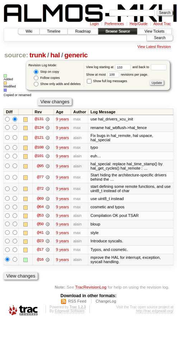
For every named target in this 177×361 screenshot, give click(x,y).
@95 (40, 166)
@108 (39, 148)
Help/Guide (139, 24)
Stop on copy (46, 72)
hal (55, 55)
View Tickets (154, 31)
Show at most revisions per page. (117, 74)
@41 (40, 233)
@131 (39, 119)
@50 (40, 225)
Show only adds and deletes (57, 84)
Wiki (28, 31)
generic (76, 55)
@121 (39, 138)
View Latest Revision (154, 47)
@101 (39, 156)
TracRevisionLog (90, 287)
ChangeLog (106, 302)
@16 (40, 260)
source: (16, 55)
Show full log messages (107, 81)
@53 (40, 216)
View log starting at (109, 67)
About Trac (162, 24)
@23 (40, 242)
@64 (40, 207)
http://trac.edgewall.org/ (154, 312)
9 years (62, 119)
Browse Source (118, 31)
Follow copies (47, 78)
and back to (149, 67)
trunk (37, 55)
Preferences (114, 24)
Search (160, 38)
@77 (40, 177)
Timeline (53, 31)
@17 (40, 250)
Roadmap (82, 31)
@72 (40, 189)
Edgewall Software (69, 312)
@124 (39, 127)
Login (94, 24)
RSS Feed (77, 302)
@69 (40, 199)
